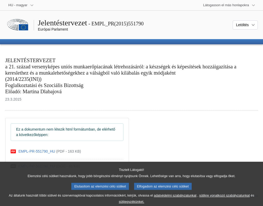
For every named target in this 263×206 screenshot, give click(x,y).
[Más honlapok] (229, 5)
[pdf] (46, 151)
